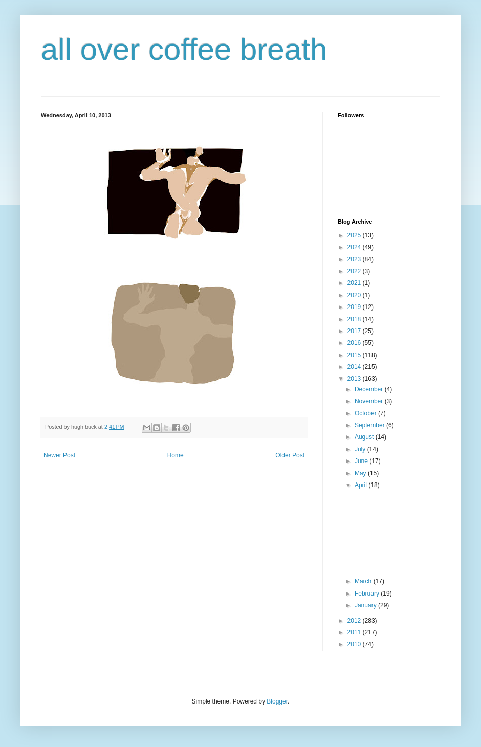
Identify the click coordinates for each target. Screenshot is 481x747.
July (361, 449)
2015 (355, 355)
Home (175, 455)
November (370, 401)
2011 (355, 632)
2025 (355, 235)
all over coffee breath (184, 49)
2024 (355, 247)
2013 (355, 378)
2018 (355, 319)
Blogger (277, 701)
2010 (355, 644)
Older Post (289, 455)
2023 (355, 259)
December (370, 389)
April (361, 485)
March (364, 581)
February (368, 593)
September (370, 425)
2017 (355, 331)
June (362, 461)
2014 (355, 366)
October (366, 413)
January (366, 605)
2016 (355, 342)
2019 (355, 307)
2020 (355, 295)
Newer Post (59, 455)
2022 (355, 271)
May (361, 473)
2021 (355, 283)
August (365, 437)
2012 (355, 620)
